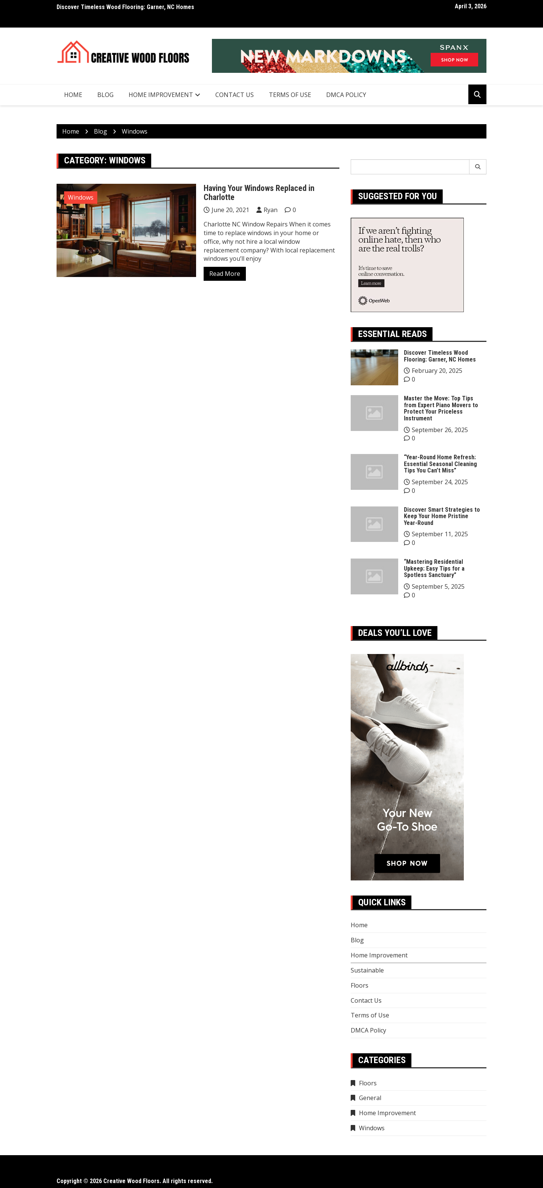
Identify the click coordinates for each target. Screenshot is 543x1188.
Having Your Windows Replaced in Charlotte (259, 192)
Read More (224, 273)
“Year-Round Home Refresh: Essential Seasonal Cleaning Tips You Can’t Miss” (440, 464)
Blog (105, 95)
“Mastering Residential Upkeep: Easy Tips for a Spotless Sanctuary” (434, 568)
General (370, 1098)
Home (73, 95)
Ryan (271, 210)
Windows (81, 197)
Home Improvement (161, 95)
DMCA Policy (346, 95)
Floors (359, 985)
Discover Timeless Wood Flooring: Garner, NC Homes (125, 7)
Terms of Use (290, 95)
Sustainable (367, 970)
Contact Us (234, 95)
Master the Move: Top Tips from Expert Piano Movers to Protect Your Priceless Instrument (441, 408)
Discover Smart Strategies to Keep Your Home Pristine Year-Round (442, 516)
